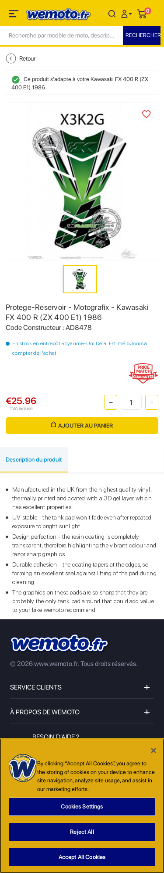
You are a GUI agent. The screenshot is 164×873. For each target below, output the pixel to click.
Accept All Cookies (82, 858)
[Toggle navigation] (14, 15)
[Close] (153, 751)
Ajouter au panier (82, 425)
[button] (127, 13)
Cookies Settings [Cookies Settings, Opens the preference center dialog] (82, 808)
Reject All (82, 833)
